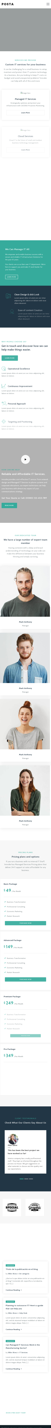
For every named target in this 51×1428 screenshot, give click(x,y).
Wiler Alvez (12, 1274)
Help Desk (23, 1313)
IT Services (23, 1352)
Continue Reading (13, 1290)
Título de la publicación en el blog (22, 1269)
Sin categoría (24, 1274)
